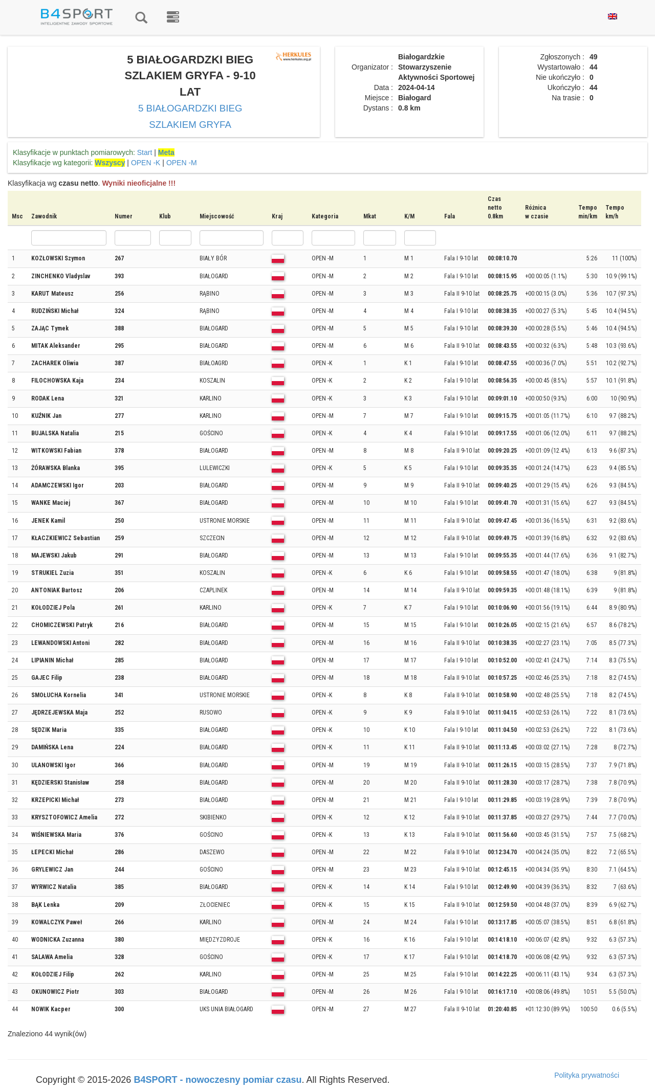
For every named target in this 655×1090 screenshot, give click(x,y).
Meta (166, 152)
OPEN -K (146, 163)
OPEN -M (181, 163)
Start (144, 152)
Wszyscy (110, 163)
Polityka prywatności (586, 1075)
